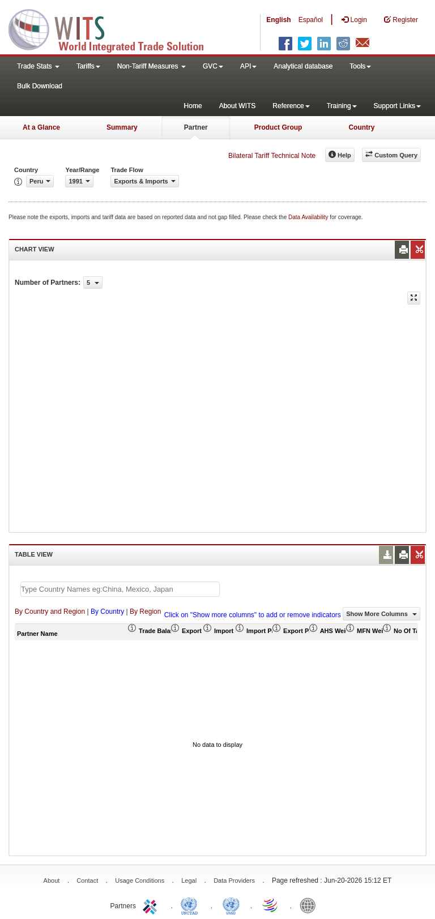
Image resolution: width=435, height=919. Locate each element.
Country (361, 127)
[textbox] (120, 589)
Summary (122, 127)
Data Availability (309, 217)
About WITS (237, 106)
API (248, 66)
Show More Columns (381, 613)
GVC (213, 66)
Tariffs (88, 66)
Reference (290, 106)
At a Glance (41, 127)
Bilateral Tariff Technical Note (271, 156)
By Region (145, 611)
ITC (151, 905)
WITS (113, 28)
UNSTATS (231, 905)
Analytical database (303, 66)
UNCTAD (191, 905)
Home (193, 106)
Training (342, 106)
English (278, 20)
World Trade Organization (270, 905)
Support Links (397, 106)
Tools (360, 66)
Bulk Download (39, 86)
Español (310, 20)
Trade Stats (38, 66)
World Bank (310, 905)
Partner (196, 127)
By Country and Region (50, 611)
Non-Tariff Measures (151, 66)
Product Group (278, 127)
